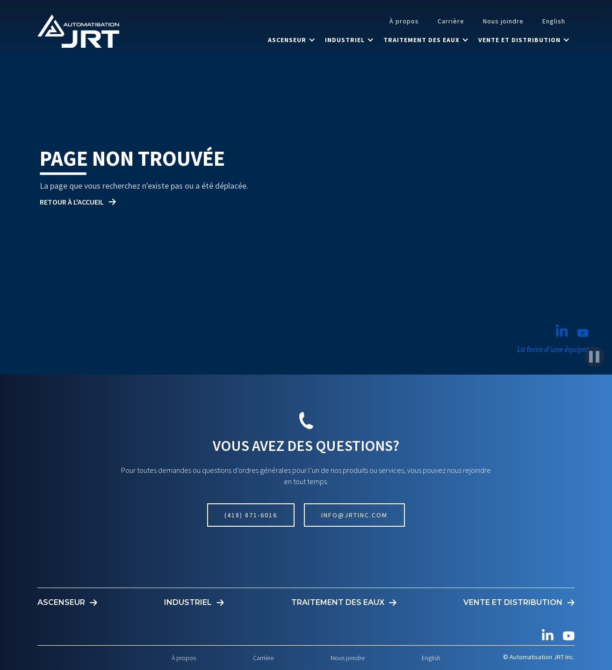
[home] (78, 31)
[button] (292, 40)
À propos (404, 21)
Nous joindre (503, 21)
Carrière (451, 21)
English (553, 21)
